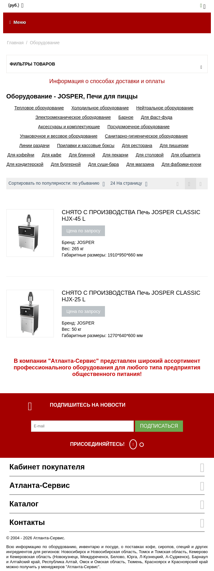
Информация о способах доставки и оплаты (106, 81)
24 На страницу (128, 184)
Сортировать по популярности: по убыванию (56, 184)
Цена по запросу (83, 230)
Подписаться (159, 426)
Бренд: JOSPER (78, 242)
